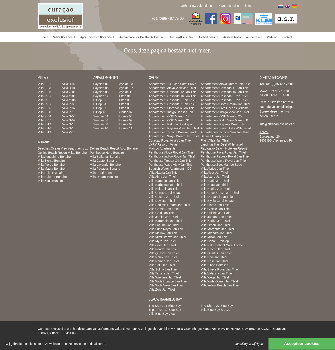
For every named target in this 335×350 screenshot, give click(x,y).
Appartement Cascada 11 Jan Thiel (225, 88)
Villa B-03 (44, 88)
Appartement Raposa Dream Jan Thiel (227, 124)
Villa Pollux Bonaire (51, 173)
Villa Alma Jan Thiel (162, 176)
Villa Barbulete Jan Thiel (165, 185)
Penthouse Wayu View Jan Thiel (171, 164)
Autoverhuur (254, 37)
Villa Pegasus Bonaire (105, 168)
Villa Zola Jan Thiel (162, 289)
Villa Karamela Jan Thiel (165, 221)
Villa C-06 (69, 100)
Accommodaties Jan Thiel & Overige (141, 37)
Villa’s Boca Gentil (64, 37)
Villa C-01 (69, 92)
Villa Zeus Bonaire (50, 181)
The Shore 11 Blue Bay (165, 305)
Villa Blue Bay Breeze (216, 309)
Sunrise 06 (100, 120)
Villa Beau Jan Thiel (214, 185)
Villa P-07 (69, 108)
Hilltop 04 (99, 104)
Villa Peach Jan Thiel (163, 249)
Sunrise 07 (125, 120)
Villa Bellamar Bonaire (105, 156)
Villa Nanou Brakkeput (216, 241)
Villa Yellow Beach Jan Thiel (220, 285)
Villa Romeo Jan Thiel (164, 261)
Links (247, 6)
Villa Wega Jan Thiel (215, 277)
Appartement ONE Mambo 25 (221, 116)
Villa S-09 (69, 120)
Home (44, 37)
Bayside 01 (101, 84)
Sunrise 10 (100, 128)
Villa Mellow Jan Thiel (163, 233)
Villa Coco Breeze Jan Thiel (220, 192)
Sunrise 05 (125, 116)
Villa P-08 (44, 112)
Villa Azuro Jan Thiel (215, 176)
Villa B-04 (69, 88)
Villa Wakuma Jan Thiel (165, 277)
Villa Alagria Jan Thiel (163, 172)
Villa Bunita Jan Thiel (215, 189)
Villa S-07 (44, 120)
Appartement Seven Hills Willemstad (226, 128)
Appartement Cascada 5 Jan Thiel (172, 100)
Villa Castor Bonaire (103, 160)
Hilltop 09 (124, 108)
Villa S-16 (44, 128)
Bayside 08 (101, 92)
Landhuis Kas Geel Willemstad (222, 144)
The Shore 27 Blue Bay (217, 305)
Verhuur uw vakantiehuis (197, 6)
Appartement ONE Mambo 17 (169, 116)
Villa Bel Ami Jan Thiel (164, 189)
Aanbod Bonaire (208, 37)
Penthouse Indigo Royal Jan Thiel (172, 156)
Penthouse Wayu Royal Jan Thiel (224, 160)
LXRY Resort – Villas (163, 144)
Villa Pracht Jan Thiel (215, 249)
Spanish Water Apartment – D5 (170, 168)
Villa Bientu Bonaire (51, 160)
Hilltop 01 (124, 96)
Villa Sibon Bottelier (214, 265)
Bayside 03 (125, 84)
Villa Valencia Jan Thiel (217, 273)
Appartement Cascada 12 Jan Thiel (173, 92)
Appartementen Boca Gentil (97, 37)
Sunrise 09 (125, 124)
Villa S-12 (44, 124)
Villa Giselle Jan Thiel (215, 209)
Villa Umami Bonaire (104, 177)
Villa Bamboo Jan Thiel (164, 181)
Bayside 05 (101, 88)
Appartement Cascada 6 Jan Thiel (224, 100)
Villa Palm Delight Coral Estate (222, 245)
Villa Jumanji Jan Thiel (216, 217)
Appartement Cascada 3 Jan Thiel (224, 96)
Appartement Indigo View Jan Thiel (225, 112)
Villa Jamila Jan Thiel (163, 217)
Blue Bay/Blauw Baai (181, 37)
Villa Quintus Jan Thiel (216, 253)
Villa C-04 (69, 96)
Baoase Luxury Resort (216, 136)
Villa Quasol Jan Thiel (164, 253)
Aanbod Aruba (232, 37)
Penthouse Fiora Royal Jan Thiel (223, 152)
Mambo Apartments (162, 148)
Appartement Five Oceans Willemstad (227, 108)
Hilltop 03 (124, 100)
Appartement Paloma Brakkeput (171, 124)
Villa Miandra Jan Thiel (216, 233)
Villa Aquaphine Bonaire (54, 156)
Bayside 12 (101, 96)
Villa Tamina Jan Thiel (164, 273)
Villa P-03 (69, 104)
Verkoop (272, 37)
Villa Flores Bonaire (51, 164)
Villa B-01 (44, 84)
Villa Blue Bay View (162, 313)
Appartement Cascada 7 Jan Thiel (172, 104)
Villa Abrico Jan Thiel (215, 168)
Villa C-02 (44, 96)
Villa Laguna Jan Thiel (164, 225)
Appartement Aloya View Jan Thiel (172, 88)
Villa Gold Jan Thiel (162, 213)
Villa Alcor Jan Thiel (214, 172)
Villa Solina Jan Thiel (163, 269)
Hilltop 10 (99, 112)
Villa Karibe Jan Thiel (215, 221)
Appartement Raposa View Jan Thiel (174, 128)
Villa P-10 (69, 112)
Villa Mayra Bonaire (51, 168)
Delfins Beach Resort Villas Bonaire (62, 152)
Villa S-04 (44, 116)
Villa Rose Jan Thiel (214, 261)
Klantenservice (229, 6)
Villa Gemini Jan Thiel (164, 209)
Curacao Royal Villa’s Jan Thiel (170, 140)
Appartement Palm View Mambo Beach (228, 120)
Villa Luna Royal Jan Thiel (166, 229)
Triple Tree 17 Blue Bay (165, 309)
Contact (287, 37)
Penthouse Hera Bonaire (107, 152)
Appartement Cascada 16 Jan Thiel (173, 96)
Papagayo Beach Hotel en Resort (224, 148)
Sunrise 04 (100, 116)
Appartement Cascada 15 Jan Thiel (225, 92)
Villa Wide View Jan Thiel (166, 285)
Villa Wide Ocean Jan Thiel (219, 281)
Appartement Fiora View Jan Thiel (172, 108)
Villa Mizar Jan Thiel (215, 237)
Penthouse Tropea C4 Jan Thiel (170, 160)
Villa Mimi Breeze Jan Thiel (167, 237)
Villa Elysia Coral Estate (217, 200)
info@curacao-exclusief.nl (277, 124)
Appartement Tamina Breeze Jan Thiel (175, 132)
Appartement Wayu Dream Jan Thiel (174, 136)
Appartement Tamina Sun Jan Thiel (225, 132)
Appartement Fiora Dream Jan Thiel (225, 104)
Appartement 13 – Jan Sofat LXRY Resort (177, 84)
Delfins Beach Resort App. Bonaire (114, 148)
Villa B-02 (69, 84)
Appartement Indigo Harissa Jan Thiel (175, 112)
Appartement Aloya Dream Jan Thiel (226, 84)
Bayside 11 (125, 92)
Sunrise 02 (125, 112)
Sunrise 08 (100, 124)
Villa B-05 (44, 92)
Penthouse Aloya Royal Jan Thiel (171, 152)
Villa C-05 (44, 100)
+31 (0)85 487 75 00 (168, 18)
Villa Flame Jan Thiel (215, 205)
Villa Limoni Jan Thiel (215, 225)
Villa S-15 (69, 124)
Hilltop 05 (124, 104)
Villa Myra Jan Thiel (162, 241)
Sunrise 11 (125, 128)
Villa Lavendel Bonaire (105, 164)
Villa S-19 (44, 132)
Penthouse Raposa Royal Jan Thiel (225, 156)
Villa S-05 (69, 116)
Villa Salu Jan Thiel (162, 265)
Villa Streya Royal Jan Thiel (220, 269)
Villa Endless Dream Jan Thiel (169, 205)
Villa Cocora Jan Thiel (164, 196)
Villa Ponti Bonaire (102, 173)
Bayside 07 (125, 88)
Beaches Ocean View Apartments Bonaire (67, 148)
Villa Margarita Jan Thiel (217, 229)
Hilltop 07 (99, 108)
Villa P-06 (44, 108)
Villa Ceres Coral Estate (165, 192)
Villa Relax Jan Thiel (163, 257)
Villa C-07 (44, 104)
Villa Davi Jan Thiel (162, 200)
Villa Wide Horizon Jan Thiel (168, 281)
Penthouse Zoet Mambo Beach (222, 164)
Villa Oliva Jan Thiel (162, 245)
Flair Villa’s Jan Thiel (215, 140)
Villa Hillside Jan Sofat (216, 213)
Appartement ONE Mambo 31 (169, 120)
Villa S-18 (69, 128)
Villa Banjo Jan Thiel (215, 181)
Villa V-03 (68, 132)
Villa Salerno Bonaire (52, 177)
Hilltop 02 (99, 100)
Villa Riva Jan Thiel (214, 257)
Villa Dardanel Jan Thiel (217, 196)
